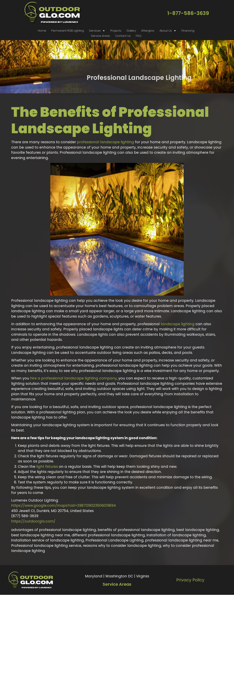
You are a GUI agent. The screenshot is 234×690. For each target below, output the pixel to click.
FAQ (138, 36)
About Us (168, 30)
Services (97, 30)
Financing (188, 31)
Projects (115, 31)
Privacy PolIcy (190, 580)
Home (42, 31)
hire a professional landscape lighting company (73, 378)
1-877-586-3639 (188, 13)
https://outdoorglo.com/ (33, 521)
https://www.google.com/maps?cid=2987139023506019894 (63, 505)
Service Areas (100, 36)
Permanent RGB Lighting (67, 31)
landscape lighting (177, 324)
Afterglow (147, 31)
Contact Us (123, 36)
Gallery (131, 31)
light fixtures (47, 466)
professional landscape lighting (105, 142)
